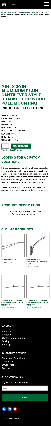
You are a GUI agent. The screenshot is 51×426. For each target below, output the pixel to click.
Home (3, 12)
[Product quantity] (5, 146)
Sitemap (6, 344)
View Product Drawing (11, 150)
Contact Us (7, 361)
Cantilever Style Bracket (28, 12)
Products (6, 334)
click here (40, 190)
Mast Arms (12, 12)
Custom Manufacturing (14, 338)
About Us (6, 331)
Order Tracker (9, 364)
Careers (6, 368)
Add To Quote (20, 146)
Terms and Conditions (13, 358)
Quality (5, 341)
